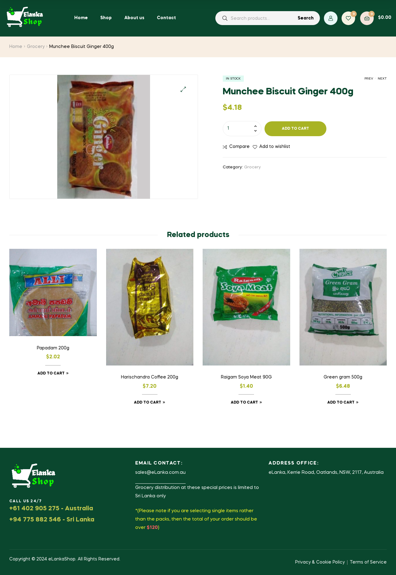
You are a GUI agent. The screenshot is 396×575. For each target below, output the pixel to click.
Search (306, 18)
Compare (239, 147)
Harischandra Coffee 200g (149, 377)
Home (15, 47)
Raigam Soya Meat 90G (246, 377)
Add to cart (295, 129)
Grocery (36, 47)
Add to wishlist (274, 147)
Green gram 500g (343, 377)
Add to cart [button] (51, 373)
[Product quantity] (242, 128)
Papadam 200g (53, 348)
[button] (183, 89)
